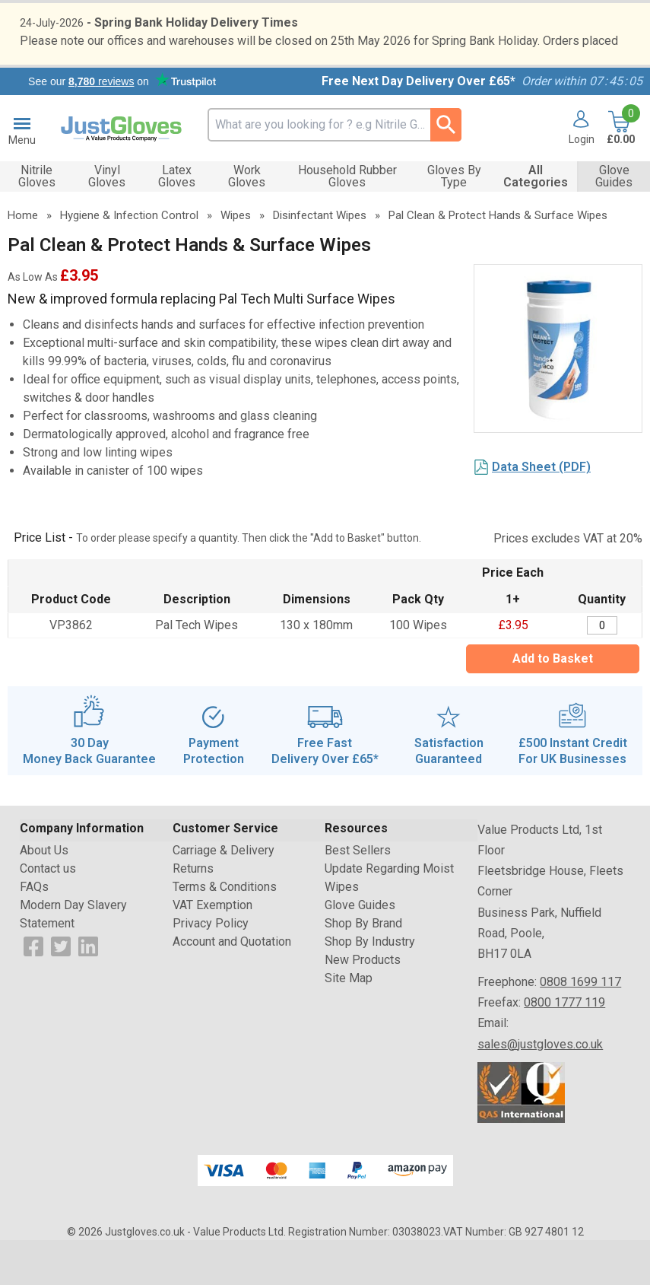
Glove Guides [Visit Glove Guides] (360, 950)
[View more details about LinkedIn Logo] (88, 990)
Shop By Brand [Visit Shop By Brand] (363, 968)
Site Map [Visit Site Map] (349, 1023)
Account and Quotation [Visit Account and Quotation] (232, 986)
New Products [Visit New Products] (363, 1004)
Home (23, 260)
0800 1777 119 (564, 1047)
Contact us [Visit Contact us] (48, 913)
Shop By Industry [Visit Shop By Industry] (370, 986)
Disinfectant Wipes (319, 260)
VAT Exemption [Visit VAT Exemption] (212, 950)
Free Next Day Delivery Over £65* (418, 126)
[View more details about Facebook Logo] (33, 990)
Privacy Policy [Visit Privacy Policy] (211, 968)
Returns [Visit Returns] (193, 913)
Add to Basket (552, 703)
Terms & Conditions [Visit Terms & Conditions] (225, 931)
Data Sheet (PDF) (541, 511)
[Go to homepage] (121, 173)
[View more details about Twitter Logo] (61, 990)
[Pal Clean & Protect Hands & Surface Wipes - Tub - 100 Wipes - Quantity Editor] (602, 670)
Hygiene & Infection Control (129, 260)
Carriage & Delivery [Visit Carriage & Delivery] (223, 895)
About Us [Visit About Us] (44, 895)
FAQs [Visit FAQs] (34, 931)
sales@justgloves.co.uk (540, 1088)
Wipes (235, 260)
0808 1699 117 (580, 1026)
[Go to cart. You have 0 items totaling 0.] (619, 173)
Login (582, 184)
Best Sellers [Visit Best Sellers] (358, 895)
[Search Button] (445, 169)
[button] (576, 173)
